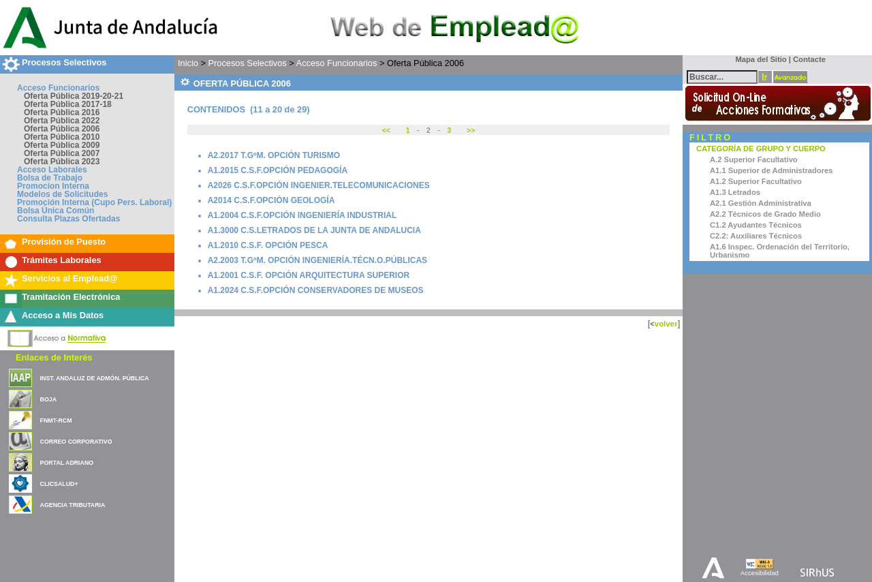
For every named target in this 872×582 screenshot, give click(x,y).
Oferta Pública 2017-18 (68, 104)
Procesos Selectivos (64, 62)
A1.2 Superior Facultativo (756, 181)
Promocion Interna (53, 186)
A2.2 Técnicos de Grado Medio (765, 214)
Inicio (188, 63)
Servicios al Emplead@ (70, 278)
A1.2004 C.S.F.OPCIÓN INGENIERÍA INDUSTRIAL (302, 215)
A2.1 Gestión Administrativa (760, 203)
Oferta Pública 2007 (61, 153)
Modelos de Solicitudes (62, 194)
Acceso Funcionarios (58, 88)
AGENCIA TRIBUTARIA (73, 505)
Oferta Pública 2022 (61, 120)
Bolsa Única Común (55, 210)
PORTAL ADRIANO (67, 462)
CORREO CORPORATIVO (76, 441)
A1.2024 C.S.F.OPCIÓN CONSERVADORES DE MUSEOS (316, 290)
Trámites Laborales (62, 260)
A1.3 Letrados (735, 192)
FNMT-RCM (56, 420)
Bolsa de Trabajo (49, 178)
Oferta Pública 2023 (61, 161)
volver (665, 323)
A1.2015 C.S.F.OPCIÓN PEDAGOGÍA (277, 170)
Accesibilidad (760, 573)
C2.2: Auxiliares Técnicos (756, 236)
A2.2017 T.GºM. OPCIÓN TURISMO (274, 155)
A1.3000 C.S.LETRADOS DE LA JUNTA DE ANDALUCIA (314, 230)
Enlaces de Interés (54, 357)
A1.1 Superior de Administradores (771, 170)
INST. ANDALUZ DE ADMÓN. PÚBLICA (94, 378)
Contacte (809, 59)
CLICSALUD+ (59, 483)
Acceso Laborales (52, 169)
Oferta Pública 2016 (61, 112)
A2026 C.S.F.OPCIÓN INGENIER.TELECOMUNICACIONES (319, 185)
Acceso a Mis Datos (63, 315)
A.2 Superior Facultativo (754, 159)
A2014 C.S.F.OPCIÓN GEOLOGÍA (271, 200)
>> (470, 130)
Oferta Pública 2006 (61, 129)
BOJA (48, 399)
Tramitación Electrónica (71, 297)
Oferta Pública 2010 (61, 137)
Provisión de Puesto (64, 241)
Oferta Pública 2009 (61, 145)
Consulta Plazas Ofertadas (68, 219)
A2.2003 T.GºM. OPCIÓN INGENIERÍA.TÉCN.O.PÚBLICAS (317, 260)
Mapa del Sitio (758, 59)
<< (387, 130)
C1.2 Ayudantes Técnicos (756, 225)
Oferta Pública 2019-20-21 (73, 96)
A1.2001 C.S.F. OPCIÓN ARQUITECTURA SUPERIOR (309, 275)
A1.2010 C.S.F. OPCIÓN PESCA (268, 245)
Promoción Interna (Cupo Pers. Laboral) (94, 202)
